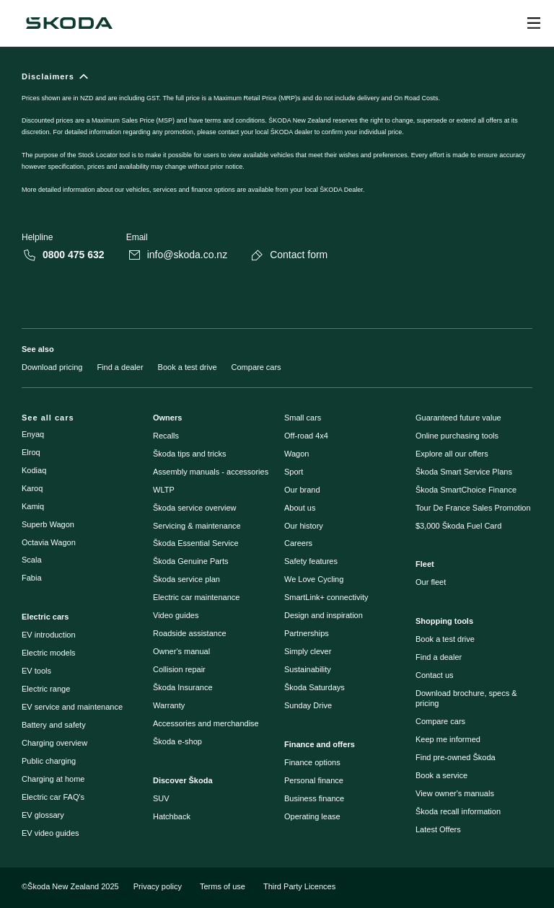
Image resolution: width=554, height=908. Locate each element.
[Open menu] (533, 23)
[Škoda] (69, 23)
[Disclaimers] (277, 141)
